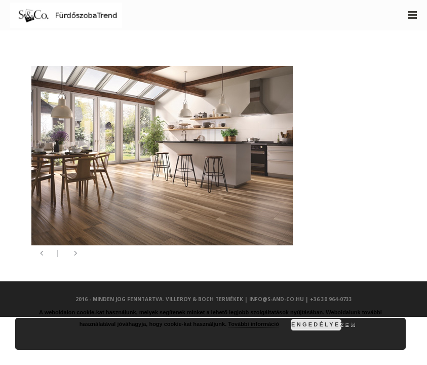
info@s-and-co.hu (276, 299)
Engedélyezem (316, 324)
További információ (253, 324)
